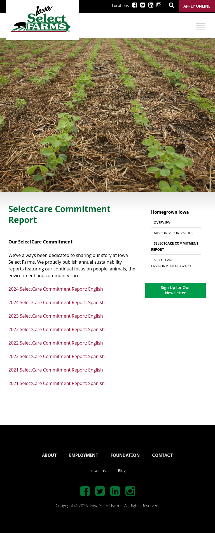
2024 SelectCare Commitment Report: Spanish (56, 302)
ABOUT (49, 455)
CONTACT (162, 455)
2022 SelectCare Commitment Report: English (55, 343)
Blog (122, 470)
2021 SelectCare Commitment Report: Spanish (56, 383)
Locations (120, 5)
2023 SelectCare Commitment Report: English (55, 316)
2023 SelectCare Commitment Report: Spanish (56, 329)
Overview (162, 222)
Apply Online (196, 6)
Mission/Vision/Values (173, 233)
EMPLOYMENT (83, 455)
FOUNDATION (125, 455)
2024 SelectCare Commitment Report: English (55, 289)
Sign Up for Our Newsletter (175, 290)
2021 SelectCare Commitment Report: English (55, 370)
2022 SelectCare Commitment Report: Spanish (56, 356)
